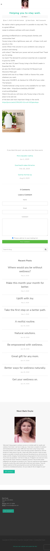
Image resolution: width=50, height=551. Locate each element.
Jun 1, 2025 (24, 159)
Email (25, 208)
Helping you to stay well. (25, 13)
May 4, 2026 (25, 276)
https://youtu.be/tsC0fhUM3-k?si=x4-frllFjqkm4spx (20, 102)
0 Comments (41, 20)
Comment (25, 217)
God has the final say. (25, 175)
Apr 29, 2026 (25, 337)
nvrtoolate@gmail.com (12, 505)
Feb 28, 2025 (24, 169)
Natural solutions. (25, 333)
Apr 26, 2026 (25, 372)
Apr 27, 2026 (25, 360)
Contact (9, 472)
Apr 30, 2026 (25, 326)
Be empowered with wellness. (25, 344)
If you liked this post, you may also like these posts (25, 150)
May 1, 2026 (25, 314)
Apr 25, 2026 (25, 384)
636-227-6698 (11, 503)
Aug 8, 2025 (25, 178)
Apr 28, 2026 (25, 349)
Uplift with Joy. (25, 298)
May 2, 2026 (25, 303)
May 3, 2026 (25, 291)
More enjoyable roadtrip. (25, 156)
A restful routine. (25, 321)
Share (25, 16)
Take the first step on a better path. (25, 310)
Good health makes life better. (25, 165)
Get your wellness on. (25, 379)
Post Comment (25, 242)
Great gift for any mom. (25, 356)
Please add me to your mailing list (26, 238)
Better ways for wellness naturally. (25, 368)
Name (25, 200)
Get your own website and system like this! (25, 546)
